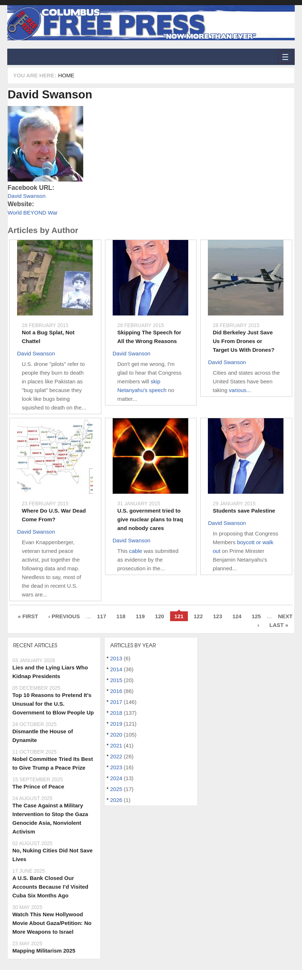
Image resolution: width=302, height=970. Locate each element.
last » (278, 625)
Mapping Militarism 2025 (43, 950)
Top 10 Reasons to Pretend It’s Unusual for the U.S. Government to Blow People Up (53, 704)
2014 (116, 669)
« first (28, 616)
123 (217, 616)
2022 (116, 756)
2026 (116, 800)
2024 (116, 778)
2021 (116, 745)
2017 (116, 702)
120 (159, 616)
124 (236, 616)
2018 (116, 713)
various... (240, 390)
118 (120, 616)
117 (101, 616)
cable (135, 551)
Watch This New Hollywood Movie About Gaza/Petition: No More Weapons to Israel (52, 923)
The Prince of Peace (38, 786)
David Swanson (50, 94)
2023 (116, 767)
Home (66, 75)
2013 (116, 658)
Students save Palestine (244, 511)
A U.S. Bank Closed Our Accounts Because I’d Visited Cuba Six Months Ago (50, 886)
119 (140, 616)
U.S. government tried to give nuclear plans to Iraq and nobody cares (150, 519)
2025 (116, 789)
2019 (116, 724)
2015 (116, 680)
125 (256, 616)
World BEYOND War (33, 212)
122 (198, 616)
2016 (116, 691)
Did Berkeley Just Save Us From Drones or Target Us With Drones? (243, 341)
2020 (116, 734)
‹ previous (64, 616)
